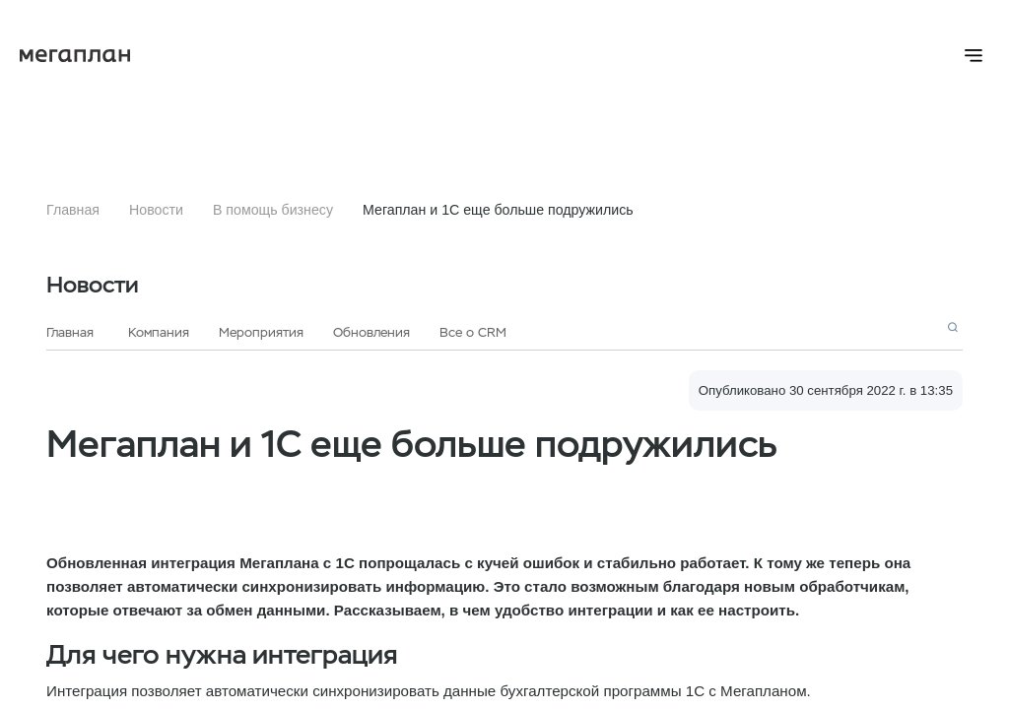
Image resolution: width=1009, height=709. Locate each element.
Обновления (371, 332)
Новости (156, 210)
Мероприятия (261, 332)
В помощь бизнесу (273, 210)
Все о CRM (472, 332)
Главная (73, 210)
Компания (158, 332)
